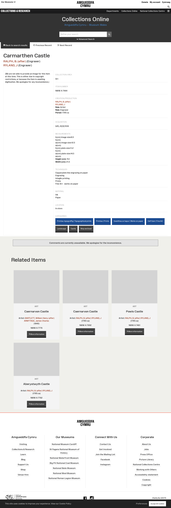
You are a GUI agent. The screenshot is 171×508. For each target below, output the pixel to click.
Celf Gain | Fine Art (155, 221)
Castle (73, 229)
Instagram (105, 464)
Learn (23, 454)
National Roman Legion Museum (64, 478)
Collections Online (129, 11)
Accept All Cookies (157, 504)
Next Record (64, 45)
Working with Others (146, 469)
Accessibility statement (146, 475)
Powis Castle (134, 311)
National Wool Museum (64, 473)
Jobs (146, 449)
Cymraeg (166, 2)
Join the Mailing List (105, 454)
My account (155, 2)
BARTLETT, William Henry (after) (39, 318)
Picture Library (146, 459)
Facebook (105, 459)
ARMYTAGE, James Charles (36, 321)
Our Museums (8, 2)
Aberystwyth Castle (36, 384)
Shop (23, 469)
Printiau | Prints (102, 221)
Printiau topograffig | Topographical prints (74, 221)
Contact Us (105, 444)
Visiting (23, 444)
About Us (146, 444)
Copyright (146, 485)
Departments (113, 11)
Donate (145, 2)
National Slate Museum (64, 468)
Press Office (146, 454)
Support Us (23, 464)
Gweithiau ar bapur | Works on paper (128, 221)
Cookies (146, 480)
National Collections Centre (152, 11)
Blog (23, 459)
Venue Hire (23, 475)
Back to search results (15, 45)
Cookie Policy (65, 504)
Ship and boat (86, 229)
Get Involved (105, 449)
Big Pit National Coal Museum (64, 463)
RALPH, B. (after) (14, 61)
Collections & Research (15, 11)
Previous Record (42, 45)
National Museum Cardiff (64, 444)
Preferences (141, 504)
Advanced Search (86, 39)
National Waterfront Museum (64, 458)
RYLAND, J (10, 65)
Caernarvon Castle (36, 311)
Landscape (61, 229)
